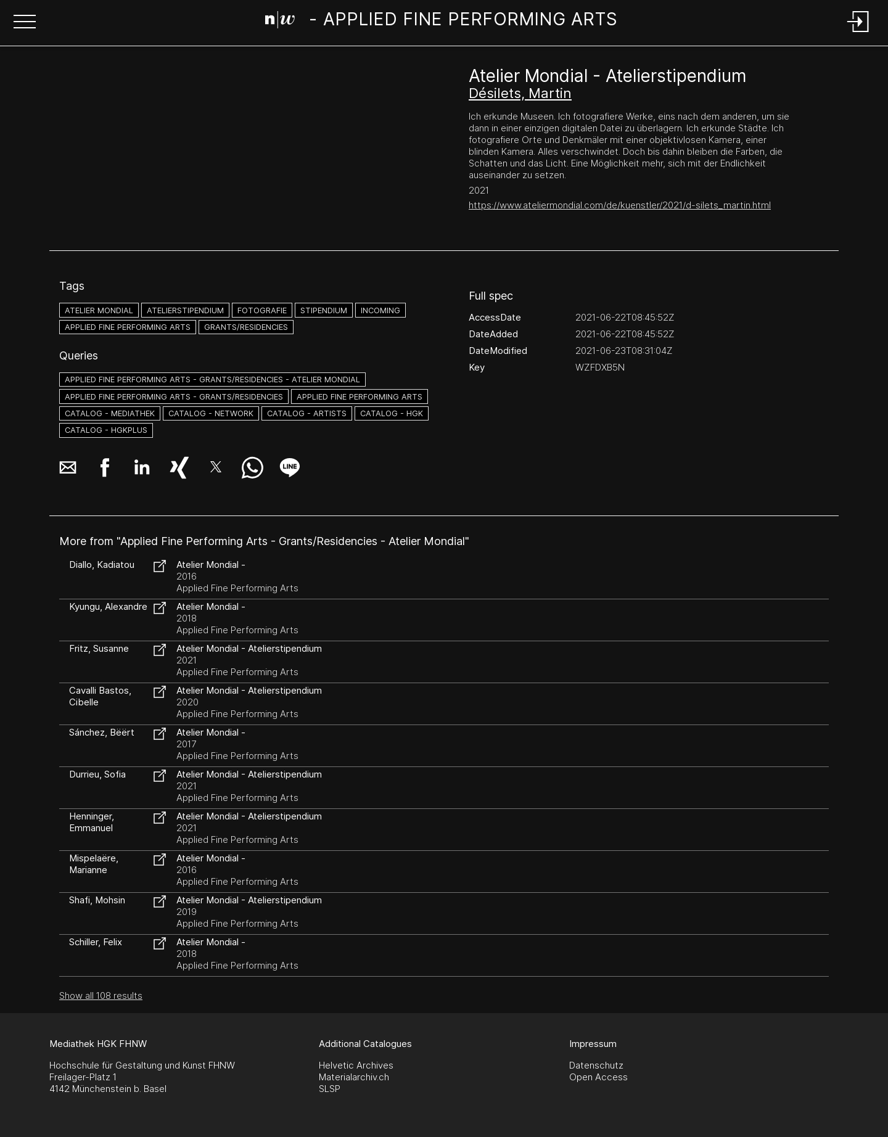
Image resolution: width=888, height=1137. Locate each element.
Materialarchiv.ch (354, 1077)
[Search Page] (442, 21)
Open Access (598, 1077)
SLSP (329, 1088)
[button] (24, 23)
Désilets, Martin (520, 93)
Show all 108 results (100, 995)
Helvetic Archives (356, 1065)
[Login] (858, 33)
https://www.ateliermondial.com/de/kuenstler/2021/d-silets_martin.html (620, 205)
